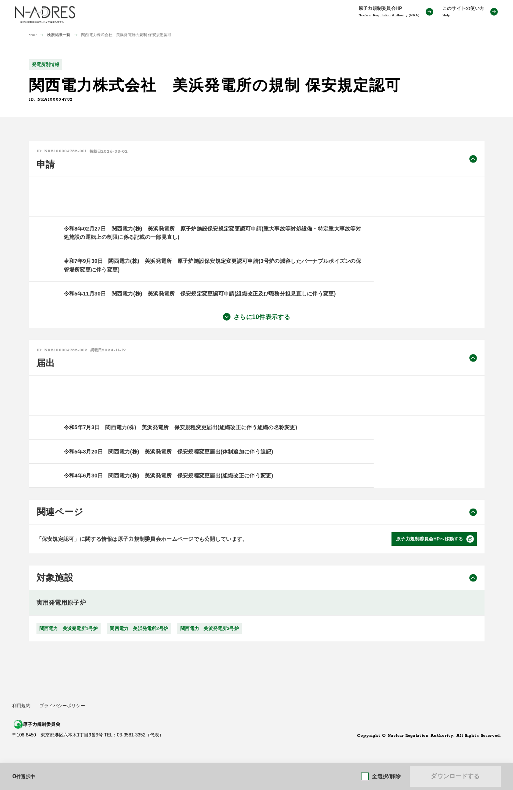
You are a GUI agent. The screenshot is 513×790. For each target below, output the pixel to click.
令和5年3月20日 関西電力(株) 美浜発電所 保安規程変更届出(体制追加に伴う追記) (168, 452)
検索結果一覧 (58, 35)
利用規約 (21, 705)
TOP (33, 35)
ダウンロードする (455, 776)
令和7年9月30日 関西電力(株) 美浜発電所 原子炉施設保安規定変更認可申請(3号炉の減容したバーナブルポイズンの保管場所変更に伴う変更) (212, 265)
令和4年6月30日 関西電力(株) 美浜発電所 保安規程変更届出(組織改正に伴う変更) (168, 475)
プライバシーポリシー (62, 705)
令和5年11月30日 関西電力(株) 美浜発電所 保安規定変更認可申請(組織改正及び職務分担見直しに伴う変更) (200, 294)
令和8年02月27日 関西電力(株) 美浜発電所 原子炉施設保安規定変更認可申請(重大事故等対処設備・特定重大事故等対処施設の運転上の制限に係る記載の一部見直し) (212, 233)
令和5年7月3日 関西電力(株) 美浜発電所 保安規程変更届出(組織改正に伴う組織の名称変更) (180, 427)
